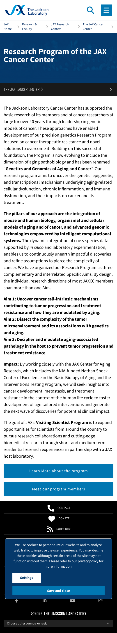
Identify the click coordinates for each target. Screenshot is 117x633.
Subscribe (58, 529)
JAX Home (8, 26)
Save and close (58, 590)
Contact (58, 508)
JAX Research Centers (60, 26)
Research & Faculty (29, 26)
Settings (26, 577)
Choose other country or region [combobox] (58, 623)
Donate (58, 518)
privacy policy (88, 561)
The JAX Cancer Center (93, 26)
